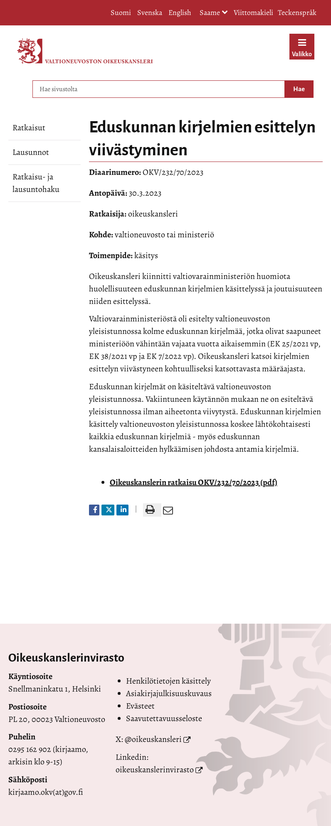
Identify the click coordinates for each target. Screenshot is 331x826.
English (179, 12)
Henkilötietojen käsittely (168, 681)
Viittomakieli (253, 12)
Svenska (149, 12)
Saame (214, 13)
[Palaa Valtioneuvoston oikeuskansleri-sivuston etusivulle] (85, 51)
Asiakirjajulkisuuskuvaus (169, 693)
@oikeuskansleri (153, 739)
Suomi (121, 12)
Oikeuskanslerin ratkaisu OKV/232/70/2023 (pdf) (193, 482)
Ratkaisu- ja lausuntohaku (35, 183)
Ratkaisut (28, 127)
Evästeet (140, 706)
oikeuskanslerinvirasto (155, 769)
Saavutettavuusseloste (164, 718)
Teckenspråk (297, 12)
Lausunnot (30, 152)
